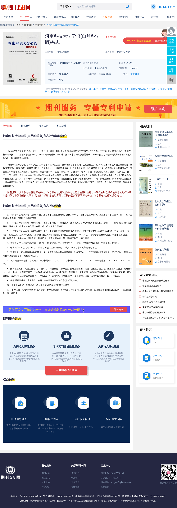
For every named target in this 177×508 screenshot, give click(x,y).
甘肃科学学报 (162, 179)
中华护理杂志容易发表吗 (153, 312)
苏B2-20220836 (157, 496)
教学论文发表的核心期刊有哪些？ (157, 291)
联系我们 (171, 17)
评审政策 (91, 17)
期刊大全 (24, 17)
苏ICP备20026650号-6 (30, 496)
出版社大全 (42, 17)
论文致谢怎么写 (149, 296)
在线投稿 (75, 487)
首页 (19, 25)
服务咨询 (43, 125)
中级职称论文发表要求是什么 (155, 280)
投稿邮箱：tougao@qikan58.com (116, 482)
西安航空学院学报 (164, 156)
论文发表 (46, 482)
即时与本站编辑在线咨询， (148, 40)
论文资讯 (46, 478)
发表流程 (75, 482)
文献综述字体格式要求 (152, 307)
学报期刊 (39, 25)
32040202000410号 (64, 496)
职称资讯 (59, 17)
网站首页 (8, 17)
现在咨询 (158, 109)
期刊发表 (75, 17)
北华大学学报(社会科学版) (163, 203)
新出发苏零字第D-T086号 (108, 496)
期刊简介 (7, 125)
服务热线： (112, 473)
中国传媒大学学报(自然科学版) (164, 134)
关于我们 (155, 17)
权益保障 (61, 125)
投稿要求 (25, 125)
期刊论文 (28, 25)
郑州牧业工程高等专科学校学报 (164, 227)
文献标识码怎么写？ (151, 286)
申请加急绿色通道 (66, 370)
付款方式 (139, 17)
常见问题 (123, 17)
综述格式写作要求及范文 (153, 302)
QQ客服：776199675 (111, 478)
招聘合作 (105, 487)
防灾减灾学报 (162, 249)
